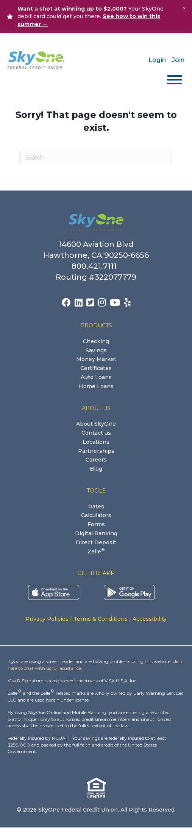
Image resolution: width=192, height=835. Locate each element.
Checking (96, 341)
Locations (96, 441)
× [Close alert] (184, 8)
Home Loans (96, 386)
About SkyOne (96, 423)
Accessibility (150, 618)
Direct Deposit (96, 542)
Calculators (96, 515)
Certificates (96, 368)
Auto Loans (96, 377)
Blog (96, 468)
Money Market (96, 359)
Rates (96, 506)
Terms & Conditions (100, 618)
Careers (96, 459)
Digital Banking (96, 533)
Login (157, 60)
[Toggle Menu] (174, 79)
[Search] (96, 157)
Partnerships (96, 451)
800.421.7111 (96, 266)
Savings (96, 350)
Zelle (96, 551)
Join (178, 60)
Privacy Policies (47, 618)
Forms (96, 524)
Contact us (96, 432)
